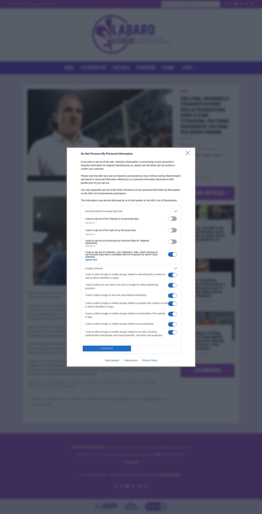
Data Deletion (112, 360)
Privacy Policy (150, 360)
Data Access (130, 360)
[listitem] (131, 211)
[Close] (189, 154)
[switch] (172, 218)
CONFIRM (107, 348)
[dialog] (131, 257)
